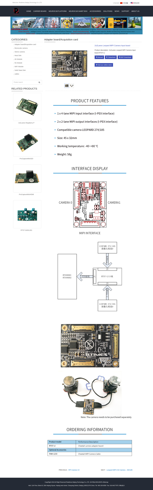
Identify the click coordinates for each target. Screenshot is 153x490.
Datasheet (110, 57)
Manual (99, 57)
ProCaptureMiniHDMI (26, 194)
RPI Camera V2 (73, 470)
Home (28, 11)
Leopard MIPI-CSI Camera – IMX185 (120, 470)
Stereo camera (20, 52)
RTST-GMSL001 (26, 230)
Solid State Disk (20, 70)
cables (17, 74)
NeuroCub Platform (58, 11)
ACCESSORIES (95, 11)
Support (125, 11)
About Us (135, 11)
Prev (50, 63)
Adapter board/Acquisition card (25, 44)
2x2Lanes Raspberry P (26, 123)
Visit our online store (104, 65)
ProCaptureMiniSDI (26, 159)
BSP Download (125, 57)
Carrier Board (39, 11)
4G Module (18, 59)
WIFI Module (19, 66)
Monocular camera (21, 48)
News (117, 11)
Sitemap (105, 482)
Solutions (107, 11)
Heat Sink (18, 55)
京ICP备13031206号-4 (96, 482)
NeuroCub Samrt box (78, 11)
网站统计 (122, 485)
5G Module (18, 63)
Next (88, 63)
